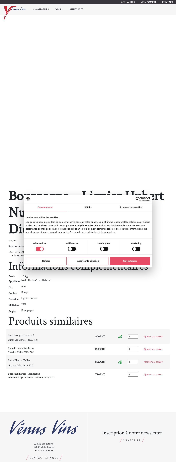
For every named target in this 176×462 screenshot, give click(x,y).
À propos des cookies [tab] (131, 207)
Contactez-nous (44, 457)
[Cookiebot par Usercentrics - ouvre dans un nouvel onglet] (137, 199)
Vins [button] (58, 9)
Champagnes (41, 9)
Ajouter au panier (153, 336)
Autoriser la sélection (88, 261)
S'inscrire (132, 440)
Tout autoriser (130, 261)
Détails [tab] (88, 207)
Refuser (46, 261)
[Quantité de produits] (133, 336)
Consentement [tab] (45, 207)
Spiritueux (76, 9)
